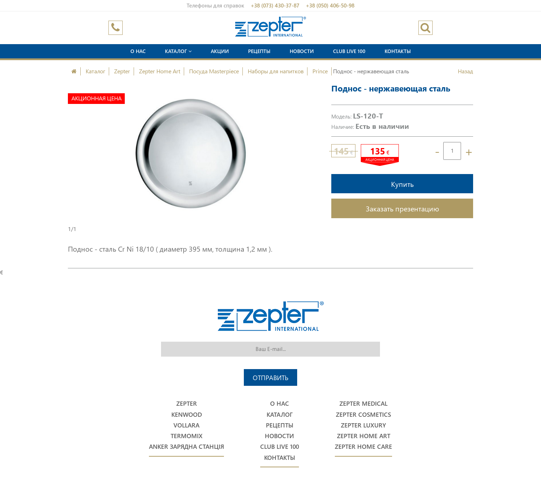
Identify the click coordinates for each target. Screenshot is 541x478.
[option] (191, 154)
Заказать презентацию (402, 208)
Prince (320, 71)
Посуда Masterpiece (214, 71)
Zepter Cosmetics (363, 414)
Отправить (270, 377)
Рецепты (259, 51)
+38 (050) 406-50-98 (330, 5)
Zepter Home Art (159, 71)
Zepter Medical (363, 403)
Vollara (186, 425)
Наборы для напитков (276, 71)
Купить (402, 184)
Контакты (398, 51)
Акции (220, 51)
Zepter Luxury (363, 425)
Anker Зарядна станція (186, 446)
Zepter (122, 71)
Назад (465, 71)
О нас (138, 51)
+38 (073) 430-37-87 (275, 5)
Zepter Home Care (363, 446)
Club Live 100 (349, 51)
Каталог (178, 51)
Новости (302, 51)
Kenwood (186, 414)
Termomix (187, 436)
